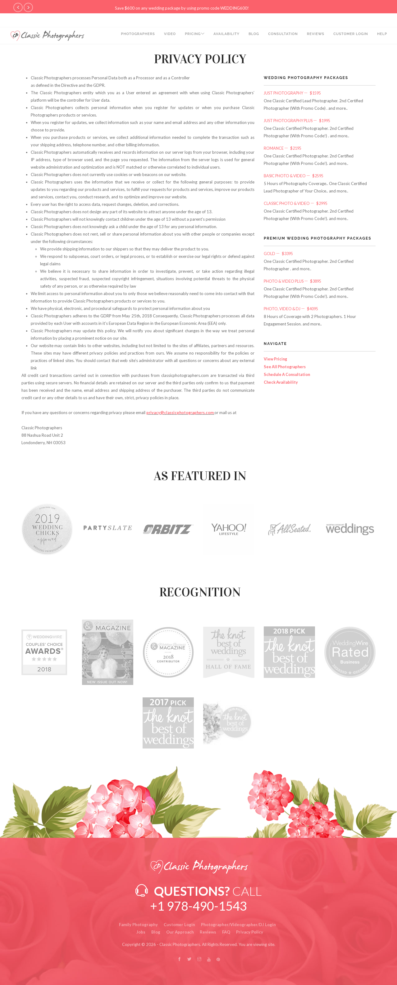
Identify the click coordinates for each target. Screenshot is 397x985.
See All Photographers (286, 363)
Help (382, 36)
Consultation (280, 36)
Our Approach (180, 931)
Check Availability (281, 378)
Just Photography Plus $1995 (299, 120)
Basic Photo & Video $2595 (296, 174)
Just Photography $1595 (294, 93)
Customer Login (350, 36)
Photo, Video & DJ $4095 (293, 306)
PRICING (186, 36)
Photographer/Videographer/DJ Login (238, 924)
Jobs (140, 931)
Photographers (129, 36)
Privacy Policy (249, 931)
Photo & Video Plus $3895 (295, 279)
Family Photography (138, 924)
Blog (250, 36)
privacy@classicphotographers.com (181, 412)
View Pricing (276, 356)
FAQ (226, 931)
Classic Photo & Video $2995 (298, 202)
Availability (222, 36)
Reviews (313, 36)
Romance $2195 (284, 147)
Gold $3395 (279, 252)
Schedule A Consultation (288, 371)
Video (162, 36)
